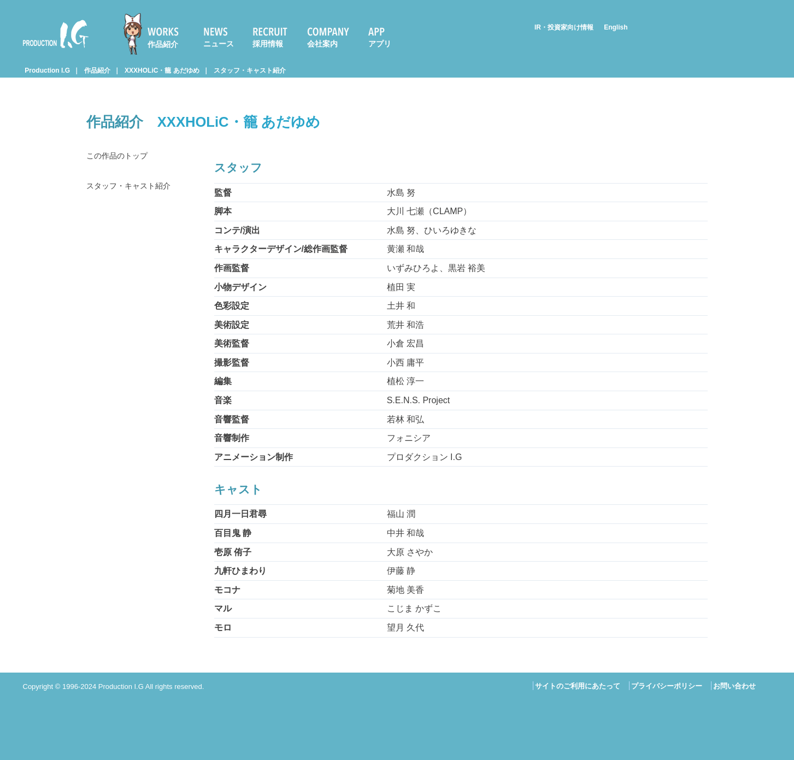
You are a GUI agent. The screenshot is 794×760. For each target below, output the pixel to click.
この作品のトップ (121, 156)
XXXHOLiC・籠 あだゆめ (162, 70)
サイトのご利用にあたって (577, 686)
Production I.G (56, 33)
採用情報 (267, 43)
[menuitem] (155, 34)
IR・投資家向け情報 (563, 27)
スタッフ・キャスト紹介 (250, 70)
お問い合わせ (734, 686)
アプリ (379, 43)
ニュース (218, 43)
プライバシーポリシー (666, 686)
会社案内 (322, 43)
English (615, 27)
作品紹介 (163, 44)
